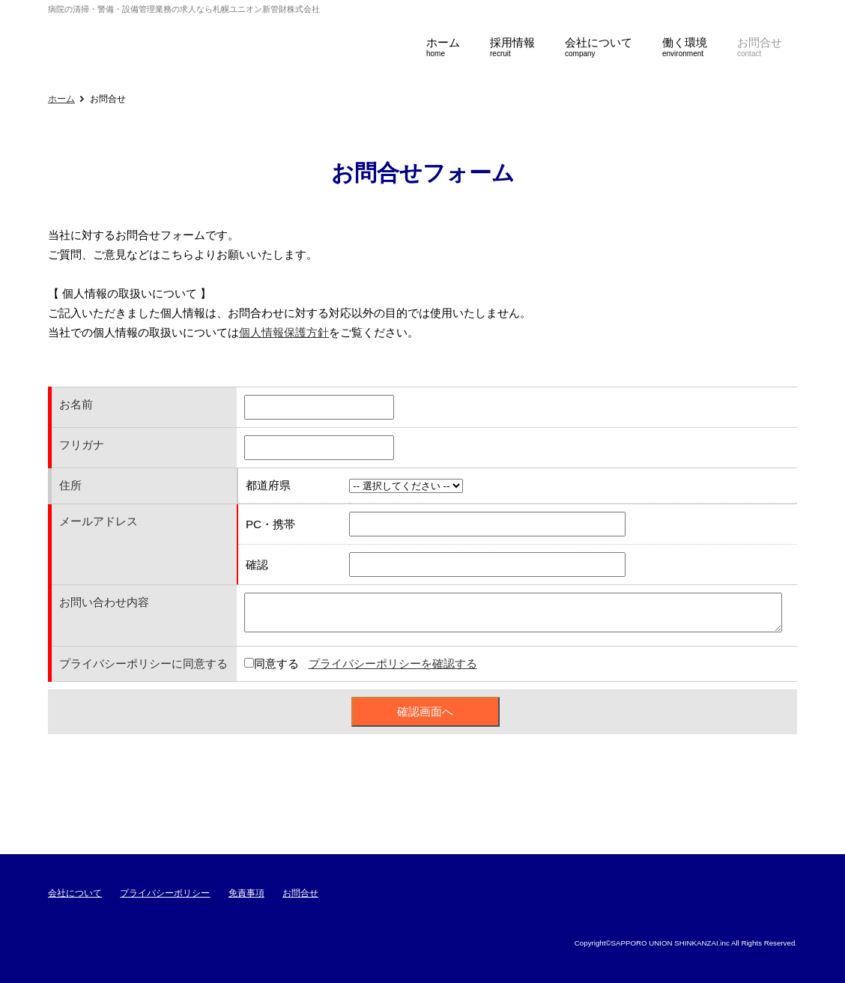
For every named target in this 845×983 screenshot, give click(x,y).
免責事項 (246, 893)
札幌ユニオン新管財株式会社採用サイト (205, 40)
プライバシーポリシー (165, 893)
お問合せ (300, 893)
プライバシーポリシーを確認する (393, 663)
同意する (276, 663)
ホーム (61, 99)
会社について (75, 893)
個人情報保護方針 (284, 332)
